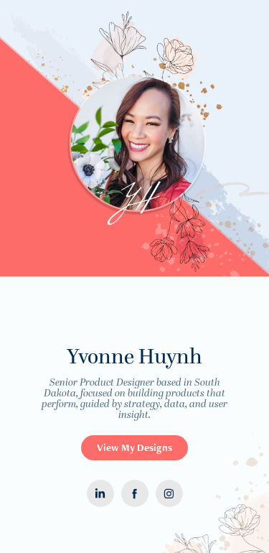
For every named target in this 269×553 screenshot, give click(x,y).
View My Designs (134, 447)
